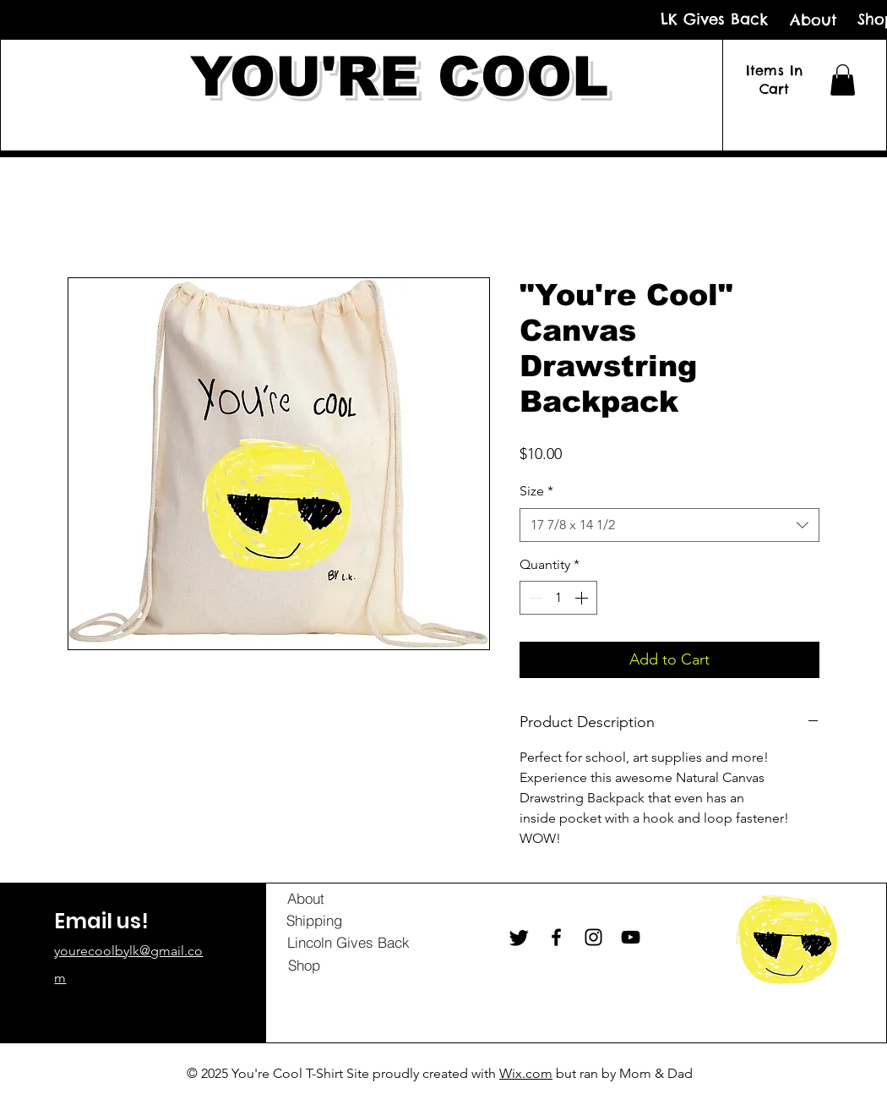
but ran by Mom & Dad (622, 1073)
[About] (813, 19)
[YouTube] (630, 937)
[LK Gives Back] (714, 19)
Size (536, 491)
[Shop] (303, 965)
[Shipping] (314, 921)
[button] (843, 80)
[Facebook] (556, 937)
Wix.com (525, 1073)
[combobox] (669, 525)
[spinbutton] (558, 598)
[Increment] (583, 598)
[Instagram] (593, 937)
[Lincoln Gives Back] (348, 943)
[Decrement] (534, 598)
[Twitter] (519, 937)
